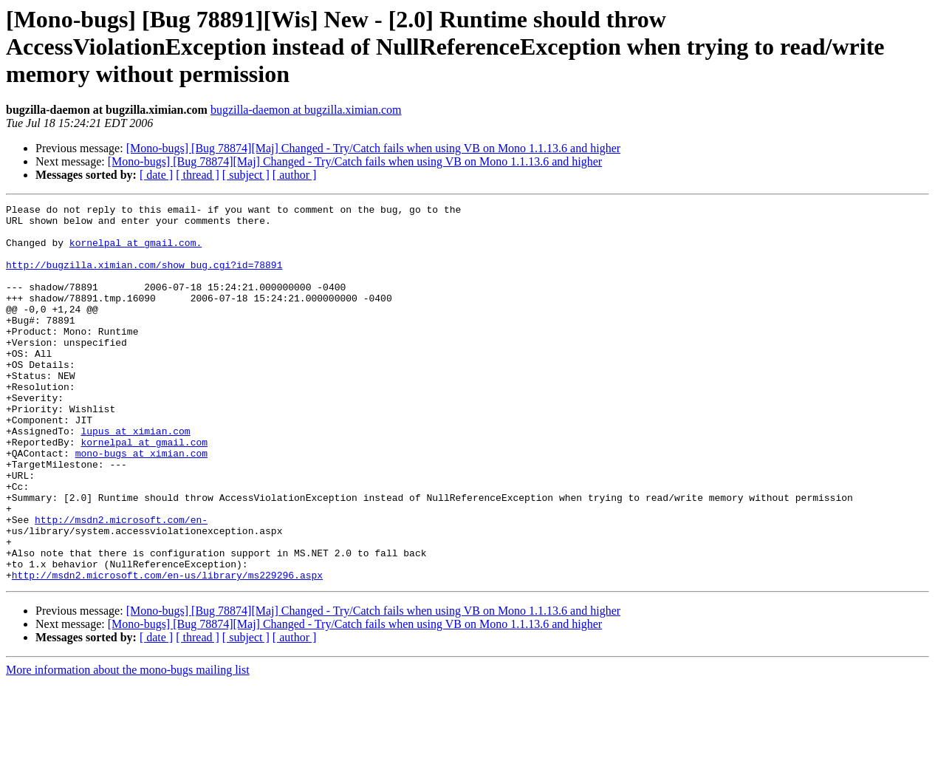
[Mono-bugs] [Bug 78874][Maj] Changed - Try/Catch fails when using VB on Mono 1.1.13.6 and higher (373, 148)
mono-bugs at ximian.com (141, 504)
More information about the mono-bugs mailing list (128, 745)
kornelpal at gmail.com (144, 490)
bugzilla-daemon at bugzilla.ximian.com (306, 109)
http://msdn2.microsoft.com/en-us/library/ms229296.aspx (167, 650)
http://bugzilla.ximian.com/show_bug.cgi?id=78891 (144, 277)
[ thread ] (197, 174)
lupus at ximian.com (135, 477)
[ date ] (156, 174)
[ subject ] (246, 174)
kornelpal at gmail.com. (135, 251)
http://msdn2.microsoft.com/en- (121, 583)
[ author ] (295, 174)
